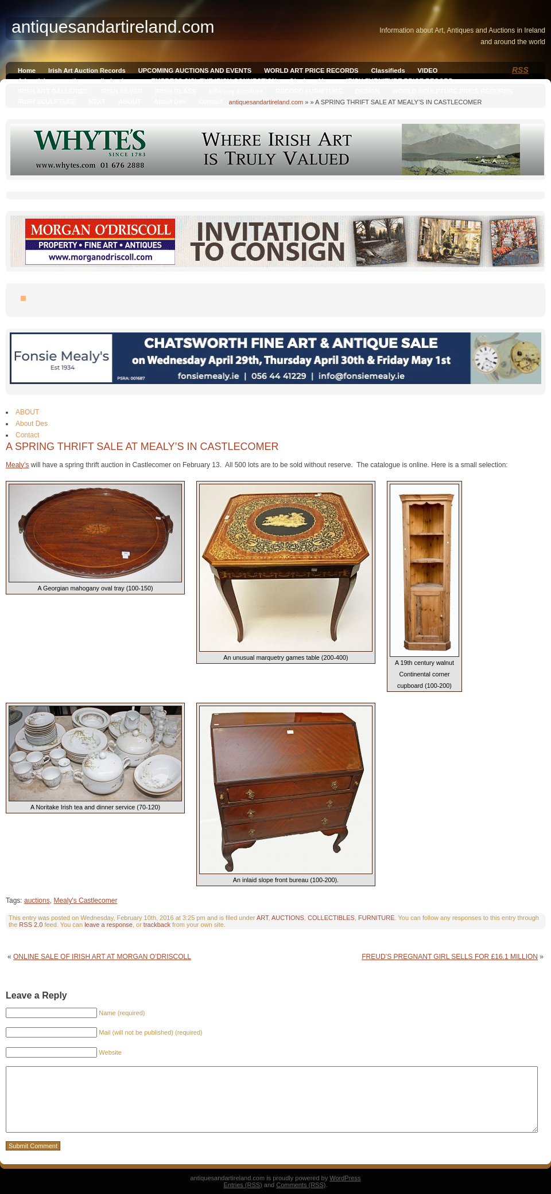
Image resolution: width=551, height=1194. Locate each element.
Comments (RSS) (300, 1184)
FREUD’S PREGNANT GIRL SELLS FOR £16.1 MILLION (450, 957)
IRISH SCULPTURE (47, 101)
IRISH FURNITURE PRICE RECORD (399, 80)
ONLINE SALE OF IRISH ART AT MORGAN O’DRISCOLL (102, 957)
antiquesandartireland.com (266, 102)
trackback (156, 924)
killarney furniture (236, 91)
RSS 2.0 (30, 924)
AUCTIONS (287, 917)
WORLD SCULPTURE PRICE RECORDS (452, 91)
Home (27, 70)
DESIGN (367, 91)
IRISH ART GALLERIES (53, 91)
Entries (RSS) (243, 1184)
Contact (211, 101)
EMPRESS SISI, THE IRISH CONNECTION (214, 80)
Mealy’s (17, 465)
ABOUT (129, 101)
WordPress (344, 1178)
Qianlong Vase (311, 80)
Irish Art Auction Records (87, 70)
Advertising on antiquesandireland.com (78, 80)
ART (263, 917)
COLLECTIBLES (331, 917)
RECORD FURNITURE (309, 91)
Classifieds (388, 70)
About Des (170, 101)
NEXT (97, 101)
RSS (520, 70)
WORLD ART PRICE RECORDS (311, 70)
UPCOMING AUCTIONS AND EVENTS (194, 70)
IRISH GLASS (175, 91)
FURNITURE (376, 917)
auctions (37, 901)
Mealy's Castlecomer (85, 901)
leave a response (108, 924)
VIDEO (428, 70)
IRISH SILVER (122, 91)
